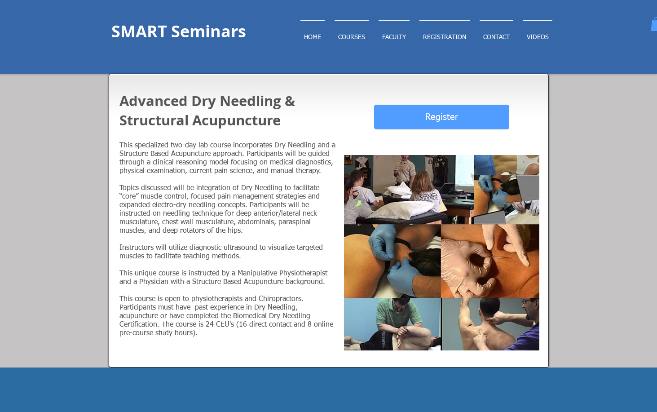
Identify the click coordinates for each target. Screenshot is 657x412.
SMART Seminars (178, 31)
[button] (444, 33)
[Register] (441, 117)
